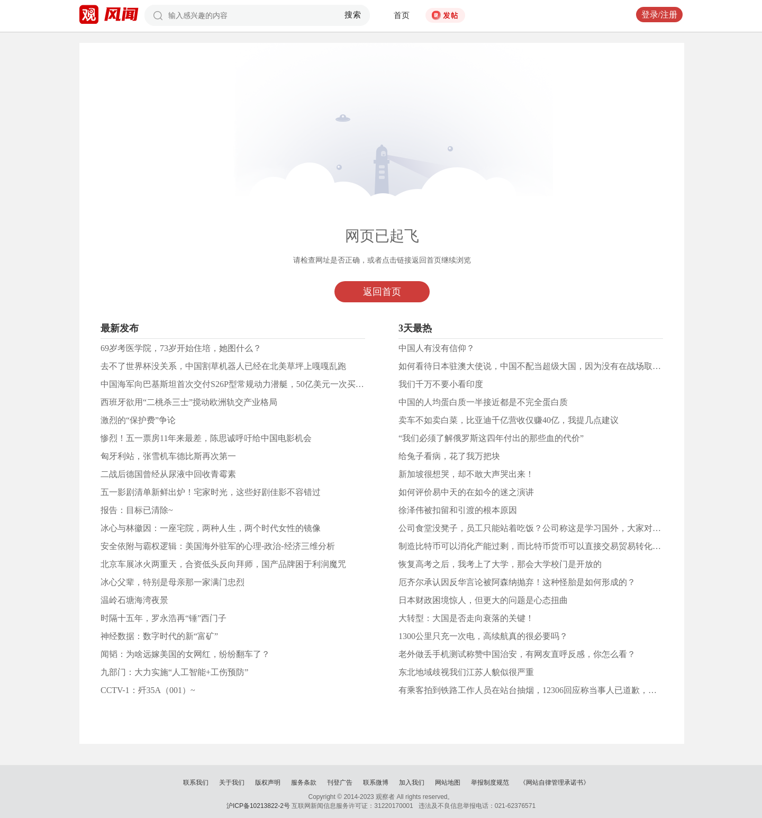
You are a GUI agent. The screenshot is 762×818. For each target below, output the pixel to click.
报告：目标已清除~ (137, 510)
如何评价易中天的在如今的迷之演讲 (466, 492)
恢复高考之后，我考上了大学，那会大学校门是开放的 (500, 564)
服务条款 (303, 782)
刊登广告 (339, 782)
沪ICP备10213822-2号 (258, 806)
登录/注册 (659, 14)
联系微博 (375, 782)
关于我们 (231, 782)
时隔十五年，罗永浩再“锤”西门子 (163, 618)
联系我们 (195, 782)
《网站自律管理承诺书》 (554, 782)
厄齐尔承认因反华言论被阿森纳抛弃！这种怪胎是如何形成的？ (517, 582)
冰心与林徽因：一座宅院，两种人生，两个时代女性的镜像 (211, 528)
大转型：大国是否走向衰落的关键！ (466, 618)
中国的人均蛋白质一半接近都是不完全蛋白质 (483, 402)
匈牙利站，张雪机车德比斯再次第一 (168, 456)
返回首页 (382, 291)
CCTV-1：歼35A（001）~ (148, 690)
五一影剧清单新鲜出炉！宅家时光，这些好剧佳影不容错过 (211, 492)
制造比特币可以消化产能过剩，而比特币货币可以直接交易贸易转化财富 (533, 546)
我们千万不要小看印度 (440, 384)
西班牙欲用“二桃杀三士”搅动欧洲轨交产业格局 (189, 402)
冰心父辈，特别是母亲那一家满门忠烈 (172, 582)
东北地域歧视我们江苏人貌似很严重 (466, 672)
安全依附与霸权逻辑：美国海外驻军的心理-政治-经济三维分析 (218, 546)
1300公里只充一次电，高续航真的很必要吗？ (483, 636)
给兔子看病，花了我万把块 (449, 456)
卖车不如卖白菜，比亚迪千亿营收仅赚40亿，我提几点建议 (508, 420)
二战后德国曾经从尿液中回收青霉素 (168, 474)
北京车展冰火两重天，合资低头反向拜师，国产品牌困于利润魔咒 (223, 564)
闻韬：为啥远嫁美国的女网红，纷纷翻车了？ (185, 654)
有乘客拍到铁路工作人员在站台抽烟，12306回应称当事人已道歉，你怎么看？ (544, 690)
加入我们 (411, 782)
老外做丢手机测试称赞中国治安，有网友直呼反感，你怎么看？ (517, 654)
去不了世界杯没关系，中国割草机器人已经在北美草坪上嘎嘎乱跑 (223, 366)
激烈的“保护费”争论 (138, 420)
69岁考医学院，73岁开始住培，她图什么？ (181, 348)
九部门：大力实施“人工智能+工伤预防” (174, 672)
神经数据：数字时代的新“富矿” (159, 636)
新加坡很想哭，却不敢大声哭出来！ (466, 474)
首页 (402, 15)
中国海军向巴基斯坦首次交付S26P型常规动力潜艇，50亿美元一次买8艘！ (239, 384)
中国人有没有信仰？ (436, 348)
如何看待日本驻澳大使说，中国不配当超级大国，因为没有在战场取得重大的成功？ (555, 366)
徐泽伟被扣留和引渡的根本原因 (457, 510)
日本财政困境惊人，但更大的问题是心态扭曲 (483, 600)
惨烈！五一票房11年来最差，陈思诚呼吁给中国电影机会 (206, 438)
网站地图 (447, 782)
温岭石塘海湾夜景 (134, 600)
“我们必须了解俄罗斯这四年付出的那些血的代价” (491, 438)
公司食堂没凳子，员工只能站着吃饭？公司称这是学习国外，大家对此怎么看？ (546, 528)
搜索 (353, 15)
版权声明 (267, 782)
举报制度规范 (490, 782)
